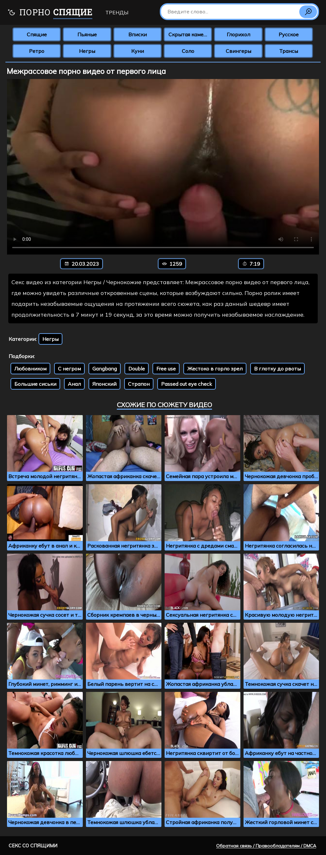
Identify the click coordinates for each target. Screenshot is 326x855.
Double (136, 368)
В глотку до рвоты (277, 368)
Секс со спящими (33, 846)
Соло (188, 51)
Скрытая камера (188, 34)
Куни (137, 51)
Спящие (37, 34)
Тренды (116, 12)
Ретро (36, 51)
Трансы (288, 51)
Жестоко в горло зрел (215, 368)
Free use (166, 368)
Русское (289, 34)
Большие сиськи (35, 384)
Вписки (137, 34)
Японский (104, 384)
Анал (74, 384)
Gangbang (104, 368)
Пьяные (87, 34)
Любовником (30, 368)
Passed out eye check (186, 384)
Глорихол (238, 34)
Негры (87, 51)
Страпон (139, 384)
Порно (49, 13)
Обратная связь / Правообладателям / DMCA (266, 846)
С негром (69, 368)
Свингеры (238, 51)
